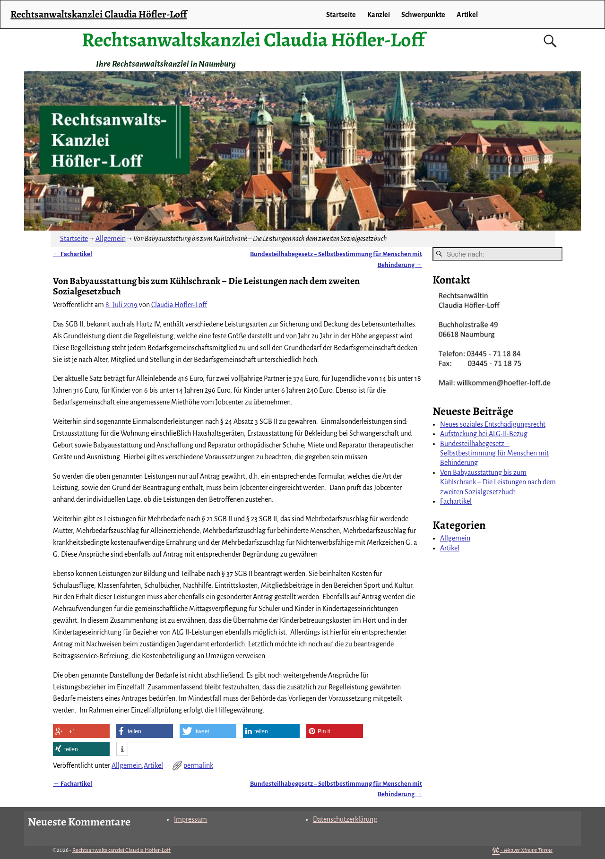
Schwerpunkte (423, 14)
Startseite (341, 14)
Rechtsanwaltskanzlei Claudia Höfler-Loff (253, 39)
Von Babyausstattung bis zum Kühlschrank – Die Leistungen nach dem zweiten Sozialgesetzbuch (498, 482)
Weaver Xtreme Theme (528, 850)
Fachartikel (72, 254)
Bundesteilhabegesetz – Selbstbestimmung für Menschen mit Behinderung (494, 453)
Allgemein (110, 238)
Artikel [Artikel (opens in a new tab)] (467, 14)
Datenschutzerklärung (345, 819)
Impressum (190, 819)
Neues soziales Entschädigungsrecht (492, 424)
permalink (198, 765)
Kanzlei (378, 14)
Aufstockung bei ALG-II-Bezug (483, 434)
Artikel (153, 765)
